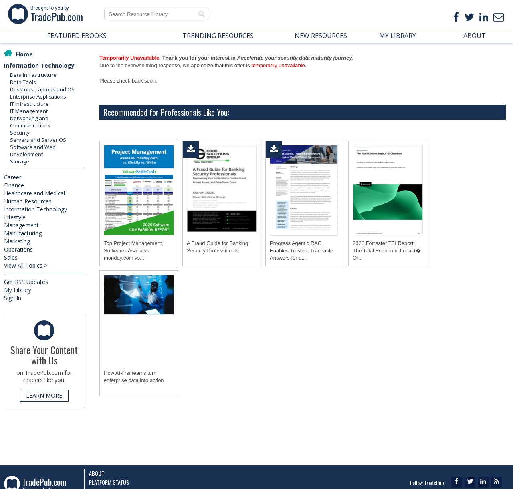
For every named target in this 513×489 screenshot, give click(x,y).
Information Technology (39, 65)
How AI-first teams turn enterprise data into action (134, 376)
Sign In (12, 298)
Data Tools (23, 82)
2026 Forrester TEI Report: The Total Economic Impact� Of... (387, 250)
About (96, 473)
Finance (14, 185)
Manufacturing (23, 233)
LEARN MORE (44, 395)
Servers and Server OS (38, 139)
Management (21, 225)
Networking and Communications (30, 122)
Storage (19, 161)
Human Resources (28, 201)
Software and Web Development (33, 150)
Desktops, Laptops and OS (42, 89)
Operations (18, 249)
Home (24, 54)
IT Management (29, 111)
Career (12, 177)
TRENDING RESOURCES (218, 35)
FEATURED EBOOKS (77, 35)
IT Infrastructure (29, 103)
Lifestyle (15, 217)
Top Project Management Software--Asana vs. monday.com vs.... (133, 250)
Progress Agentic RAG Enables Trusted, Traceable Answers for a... (301, 250)
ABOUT (474, 35)
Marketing (17, 241)
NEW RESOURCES (321, 35)
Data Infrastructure (33, 74)
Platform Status (109, 482)
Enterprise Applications (38, 96)
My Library (17, 290)
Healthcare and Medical (34, 193)
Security (20, 132)
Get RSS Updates (26, 282)
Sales (11, 257)
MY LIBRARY (397, 35)
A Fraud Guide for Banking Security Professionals (217, 247)
